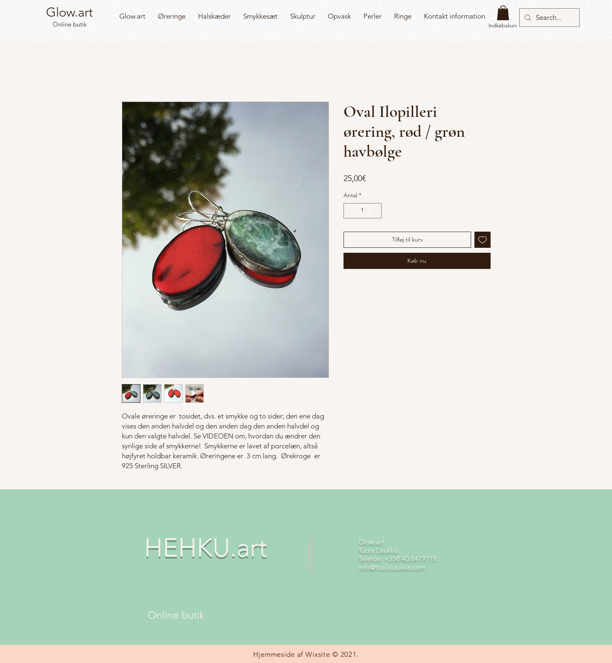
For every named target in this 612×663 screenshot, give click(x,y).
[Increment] (375, 210)
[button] (503, 12)
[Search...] (549, 18)
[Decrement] (350, 210)
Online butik (69, 24)
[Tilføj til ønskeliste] (482, 240)
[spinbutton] (362, 210)
